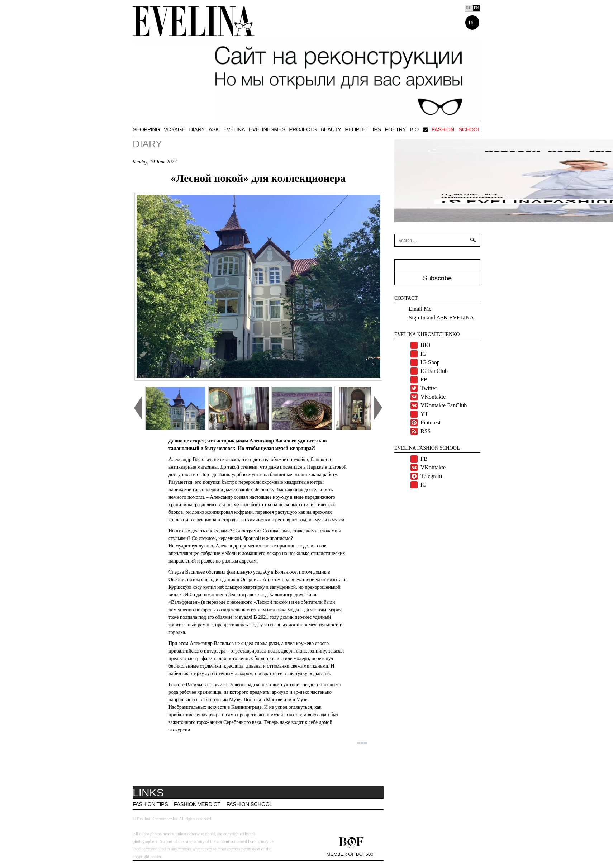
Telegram (431, 476)
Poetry (395, 129)
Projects (303, 129)
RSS (425, 431)
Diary (197, 129)
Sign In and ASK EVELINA (441, 317)
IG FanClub (434, 371)
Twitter (428, 388)
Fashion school (456, 129)
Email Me (420, 309)
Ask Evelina (227, 129)
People (355, 129)
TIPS (375, 129)
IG (423, 354)
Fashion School (249, 804)
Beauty (330, 129)
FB (424, 379)
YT (424, 414)
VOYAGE (174, 129)
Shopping (146, 129)
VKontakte (433, 397)
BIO (414, 129)
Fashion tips (150, 804)
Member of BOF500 (350, 854)
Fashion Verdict (197, 804)
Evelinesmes (267, 129)
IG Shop (430, 362)
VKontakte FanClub (443, 405)
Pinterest (430, 422)
